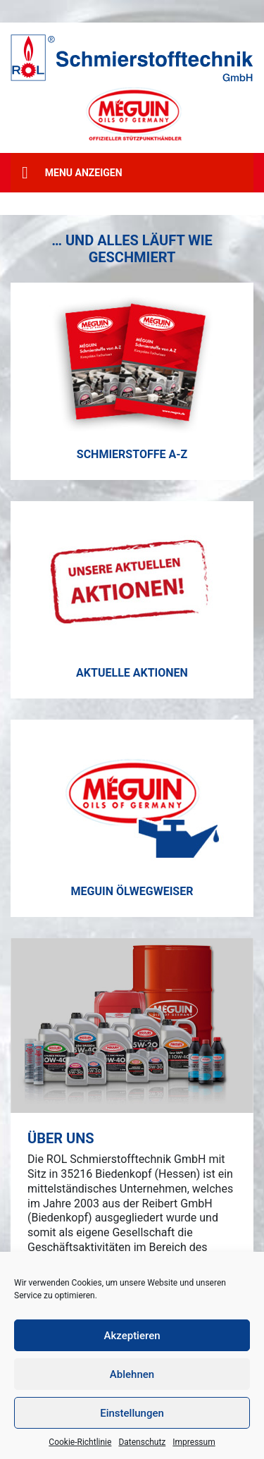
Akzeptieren (131, 1335)
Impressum (193, 1442)
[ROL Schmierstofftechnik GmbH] (132, 58)
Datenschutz (141, 1442)
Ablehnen (132, 1374)
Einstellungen (132, 1413)
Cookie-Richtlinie (80, 1442)
